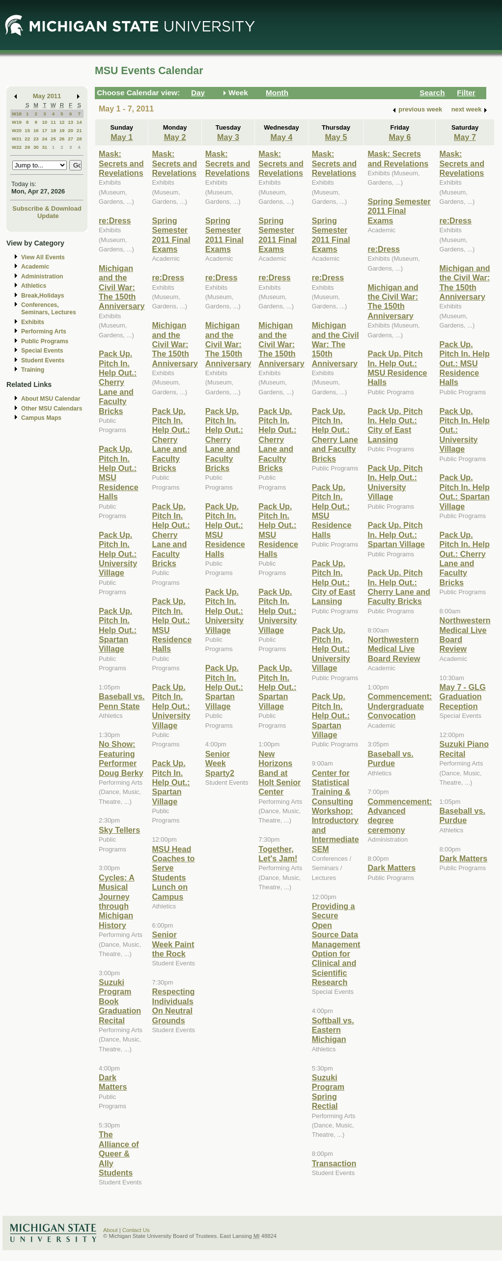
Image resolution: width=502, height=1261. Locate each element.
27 (70, 138)
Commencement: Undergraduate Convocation (399, 706)
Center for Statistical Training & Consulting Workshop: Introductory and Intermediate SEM (335, 810)
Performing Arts (43, 331)
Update (48, 215)
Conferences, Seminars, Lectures (48, 309)
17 (44, 130)
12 (62, 122)
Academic (35, 266)
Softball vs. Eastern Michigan (333, 1030)
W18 (17, 113)
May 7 (465, 137)
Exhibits (32, 322)
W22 (17, 147)
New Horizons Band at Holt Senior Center (279, 772)
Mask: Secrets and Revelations (121, 163)
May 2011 (47, 96)
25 (53, 138)
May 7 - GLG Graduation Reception (462, 697)
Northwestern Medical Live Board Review (393, 649)
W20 (17, 130)
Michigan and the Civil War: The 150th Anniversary (121, 287)
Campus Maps (41, 417)
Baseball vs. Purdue (390, 758)
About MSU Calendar (50, 398)
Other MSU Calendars (52, 408)
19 (62, 130)
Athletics (33, 285)
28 (79, 138)
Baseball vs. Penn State (121, 701)
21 (79, 130)
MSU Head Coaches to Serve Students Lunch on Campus (173, 873)
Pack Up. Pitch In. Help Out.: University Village (118, 553)
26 (62, 138)
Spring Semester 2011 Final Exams (171, 234)
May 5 (336, 137)
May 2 (175, 137)
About (110, 1230)
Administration (42, 276)
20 (70, 130)
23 (36, 138)
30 (36, 147)
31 (44, 147)
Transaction (334, 1163)
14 (79, 122)
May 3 (228, 137)
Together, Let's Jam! (277, 854)
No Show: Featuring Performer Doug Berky (121, 758)
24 (44, 138)
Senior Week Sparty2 (219, 763)
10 (44, 122)
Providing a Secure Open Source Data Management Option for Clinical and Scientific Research (336, 944)
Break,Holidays (42, 295)
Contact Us (136, 1230)
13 (70, 122)
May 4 (281, 137)
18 (53, 130)
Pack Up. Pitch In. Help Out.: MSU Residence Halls (397, 367)
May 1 (122, 137)
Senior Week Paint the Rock (173, 944)
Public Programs (44, 341)
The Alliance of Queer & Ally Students (119, 1153)
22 (27, 138)
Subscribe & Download (47, 208)
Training (32, 369)
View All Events (43, 257)
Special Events (42, 350)
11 (53, 122)
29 (27, 147)
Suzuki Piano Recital (464, 749)
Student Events (42, 360)
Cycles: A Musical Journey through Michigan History (117, 901)
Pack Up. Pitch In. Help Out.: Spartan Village (118, 630)
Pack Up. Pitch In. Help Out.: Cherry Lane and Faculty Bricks (118, 382)
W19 (17, 122)
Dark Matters (113, 1082)
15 (27, 130)
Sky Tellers (119, 829)
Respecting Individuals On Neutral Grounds (173, 1005)
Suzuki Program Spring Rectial (328, 1091)
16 (36, 130)
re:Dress (115, 220)
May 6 (400, 137)
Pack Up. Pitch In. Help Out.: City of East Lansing (334, 582)
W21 (17, 138)
